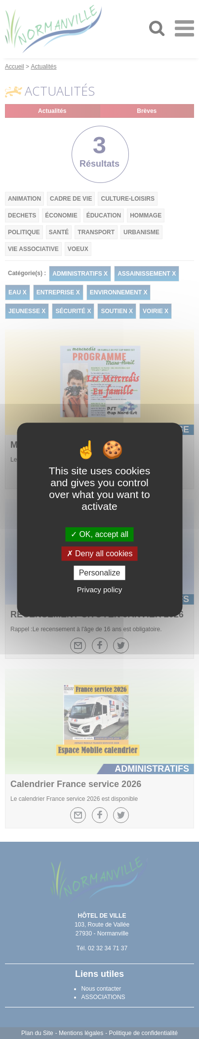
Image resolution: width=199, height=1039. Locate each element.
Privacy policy (99, 589)
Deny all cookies (100, 553)
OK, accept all (99, 534)
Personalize (99, 573)
